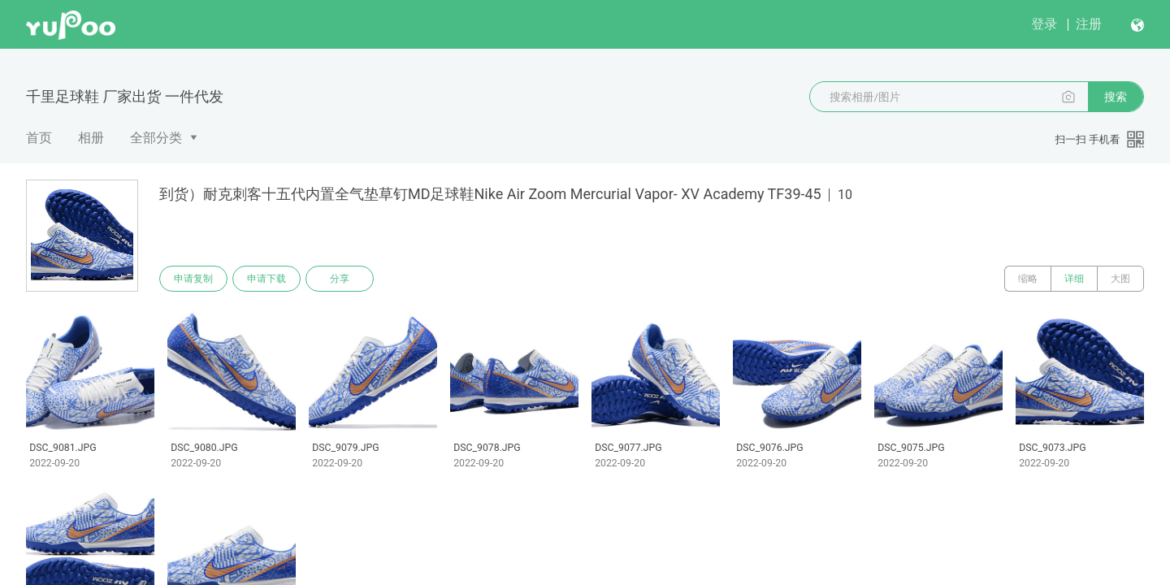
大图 (1120, 278)
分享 (339, 278)
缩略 (1028, 278)
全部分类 (156, 137)
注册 (1089, 24)
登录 (1044, 24)
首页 (39, 137)
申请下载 (266, 278)
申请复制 (193, 278)
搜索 (1115, 96)
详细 (1074, 278)
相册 (91, 137)
